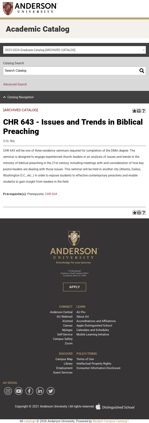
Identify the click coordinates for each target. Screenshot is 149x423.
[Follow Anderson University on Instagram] (8, 391)
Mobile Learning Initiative (92, 334)
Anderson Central (61, 312)
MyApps (67, 330)
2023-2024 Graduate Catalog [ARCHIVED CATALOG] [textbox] (40, 50)
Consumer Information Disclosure (98, 368)
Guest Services (63, 372)
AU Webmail (65, 316)
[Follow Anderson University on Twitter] (51, 391)
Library (68, 363)
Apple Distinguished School (94, 325)
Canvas (68, 325)
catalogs (30, 421)
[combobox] (74, 50)
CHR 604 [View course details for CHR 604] (51, 194)
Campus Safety (63, 339)
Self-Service (65, 334)
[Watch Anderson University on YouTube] (19, 391)
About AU (82, 316)
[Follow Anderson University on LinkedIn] (40, 391)
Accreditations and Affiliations (96, 321)
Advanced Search (15, 84)
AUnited (67, 321)
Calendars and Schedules (92, 330)
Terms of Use (85, 359)
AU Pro (81, 312)
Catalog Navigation (20, 97)
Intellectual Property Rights (93, 363)
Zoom (69, 343)
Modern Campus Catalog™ (111, 421)
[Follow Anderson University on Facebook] (29, 391)
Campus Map (64, 359)
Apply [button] (74, 287)
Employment (64, 368)
